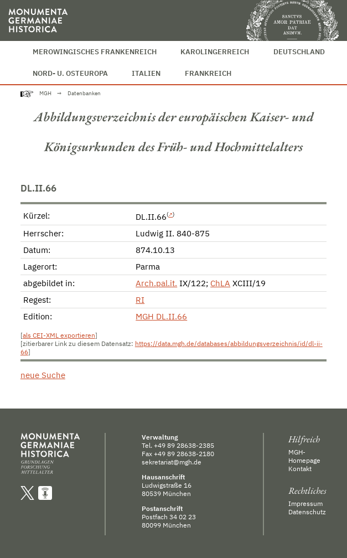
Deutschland (299, 51)
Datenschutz (307, 512)
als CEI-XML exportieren (59, 335)
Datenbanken (84, 93)
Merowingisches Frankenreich (95, 51)
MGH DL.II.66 (161, 316)
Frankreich (208, 73)
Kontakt (300, 468)
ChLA (220, 283)
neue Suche (42, 375)
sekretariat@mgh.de (171, 462)
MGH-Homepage (304, 456)
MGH (45, 93)
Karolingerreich (214, 51)
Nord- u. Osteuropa (70, 73)
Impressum (305, 503)
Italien (146, 73)
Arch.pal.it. (156, 283)
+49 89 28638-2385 (184, 445)
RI (140, 299)
